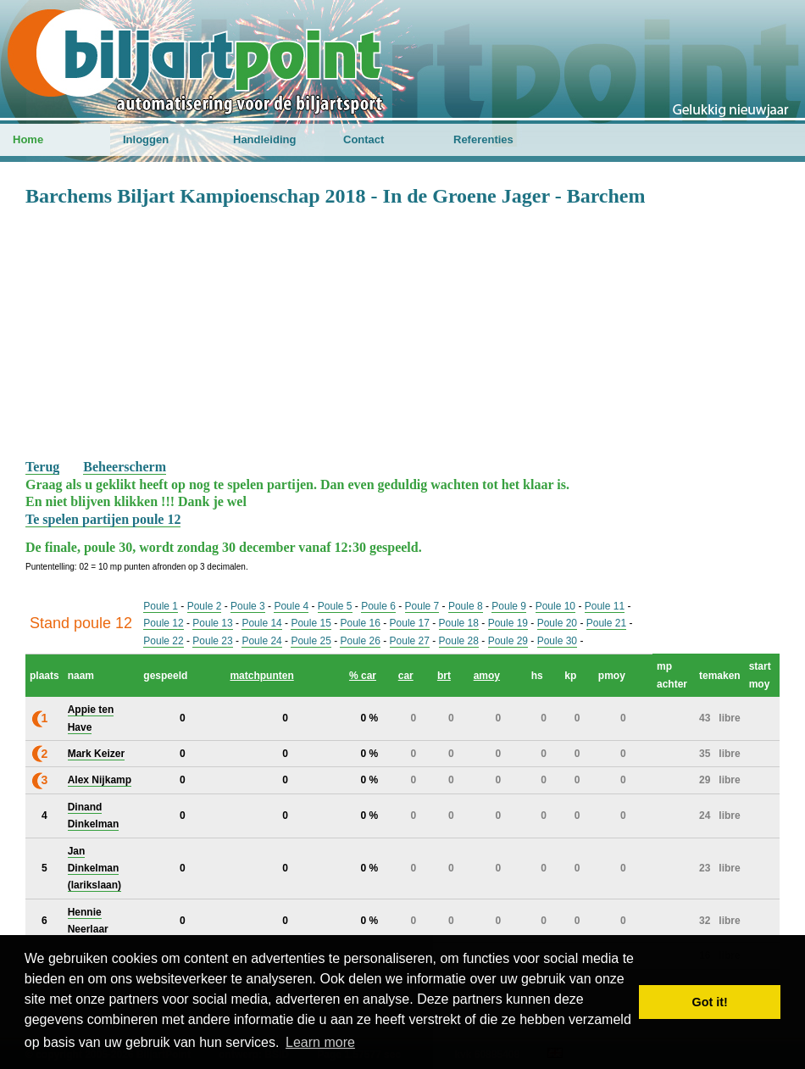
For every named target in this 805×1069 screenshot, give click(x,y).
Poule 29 (508, 641)
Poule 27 (410, 641)
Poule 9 (508, 606)
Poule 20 (557, 623)
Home (28, 139)
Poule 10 (555, 606)
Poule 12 (163, 623)
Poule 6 (378, 606)
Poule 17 (410, 623)
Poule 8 (465, 606)
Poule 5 (335, 606)
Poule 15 (310, 623)
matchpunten (261, 676)
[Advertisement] (402, 331)
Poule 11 (605, 606)
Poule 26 (360, 641)
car (406, 676)
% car (362, 676)
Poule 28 (459, 641)
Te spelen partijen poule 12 (102, 519)
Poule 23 (212, 641)
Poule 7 (422, 606)
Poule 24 (261, 641)
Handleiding (264, 139)
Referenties (483, 139)
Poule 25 (310, 641)
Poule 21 (606, 623)
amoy (487, 676)
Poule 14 (261, 623)
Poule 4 (291, 606)
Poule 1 (160, 606)
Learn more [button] (320, 1042)
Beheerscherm (124, 466)
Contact (363, 139)
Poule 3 (247, 606)
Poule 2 (204, 606)
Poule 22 (163, 641)
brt (444, 676)
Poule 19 (508, 623)
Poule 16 (360, 623)
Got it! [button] (710, 1002)
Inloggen (146, 139)
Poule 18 (459, 623)
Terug (42, 466)
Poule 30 (557, 641)
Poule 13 (212, 623)
